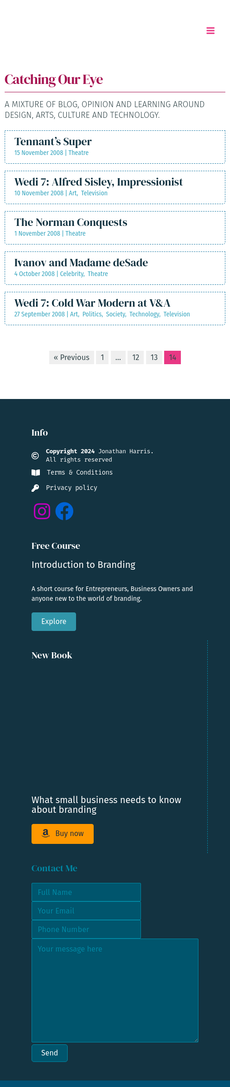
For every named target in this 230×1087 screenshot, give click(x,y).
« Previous (71, 357)
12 (135, 357)
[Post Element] (115, 147)
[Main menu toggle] (210, 30)
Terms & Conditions (80, 472)
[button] (42, 511)
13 (154, 357)
